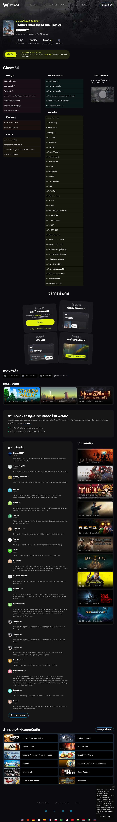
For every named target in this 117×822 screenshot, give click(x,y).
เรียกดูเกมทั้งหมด (104, 730)
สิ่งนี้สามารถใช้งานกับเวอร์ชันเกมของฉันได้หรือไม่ (27, 432)
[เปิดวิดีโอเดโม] (102, 94)
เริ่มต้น (10, 54)
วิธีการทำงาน (34, 5)
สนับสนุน (77, 803)
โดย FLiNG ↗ (59, 43)
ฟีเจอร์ (71, 5)
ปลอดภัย (47, 40)
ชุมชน (78, 5)
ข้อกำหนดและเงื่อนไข (43, 803)
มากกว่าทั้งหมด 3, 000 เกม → (28, 21)
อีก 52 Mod (48, 54)
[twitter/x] (54, 811)
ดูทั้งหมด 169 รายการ (60, 376)
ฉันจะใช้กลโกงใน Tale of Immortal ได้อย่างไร (26, 428)
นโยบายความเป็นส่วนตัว (62, 803)
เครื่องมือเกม (63, 5)
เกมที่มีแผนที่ (53, 5)
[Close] (113, 787)
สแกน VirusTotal (47, 44)
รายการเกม (43, 5)
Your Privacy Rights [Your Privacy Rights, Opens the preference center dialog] (105, 817)
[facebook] (63, 811)
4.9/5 (20, 40)
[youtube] (71, 811)
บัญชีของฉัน (86, 5)
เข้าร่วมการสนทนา (18, 715)
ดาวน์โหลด (107, 5)
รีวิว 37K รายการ (20, 43)
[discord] (46, 811)
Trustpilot (27, 423)
